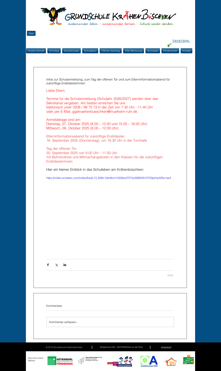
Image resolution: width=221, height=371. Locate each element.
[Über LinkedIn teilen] (64, 264)
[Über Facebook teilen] (48, 264)
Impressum (166, 347)
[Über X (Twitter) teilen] (56, 264)
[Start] (31, 33)
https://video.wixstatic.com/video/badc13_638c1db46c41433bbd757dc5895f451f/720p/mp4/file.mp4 (108, 178)
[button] (71, 50)
